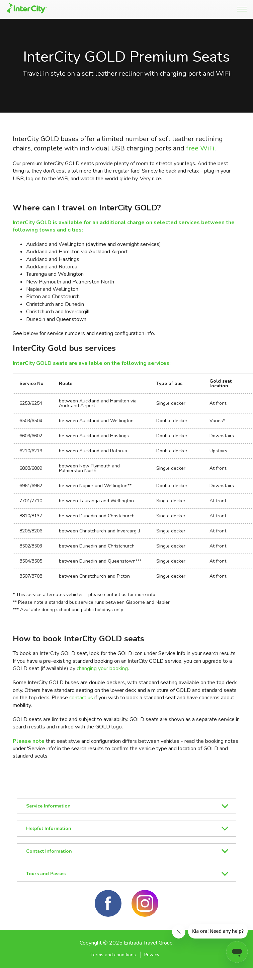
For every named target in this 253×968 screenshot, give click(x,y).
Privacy (151, 955)
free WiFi (200, 148)
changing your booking (102, 668)
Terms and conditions (113, 955)
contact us (81, 697)
